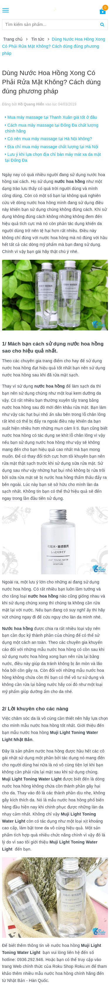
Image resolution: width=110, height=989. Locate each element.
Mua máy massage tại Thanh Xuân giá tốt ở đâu (51, 117)
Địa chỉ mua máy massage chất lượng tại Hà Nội (51, 146)
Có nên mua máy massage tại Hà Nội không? (48, 138)
